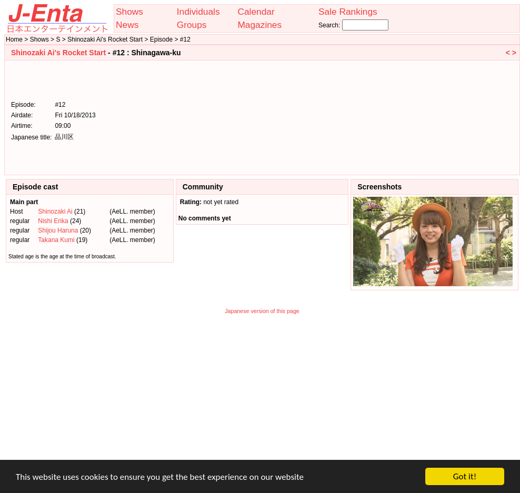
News (127, 24)
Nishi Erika (53, 221)
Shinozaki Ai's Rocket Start (58, 52)
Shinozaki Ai (55, 211)
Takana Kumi (56, 240)
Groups (192, 24)
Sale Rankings (347, 11)
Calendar (255, 11)
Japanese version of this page (262, 311)
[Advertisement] (463, 116)
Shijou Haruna (58, 230)
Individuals (198, 11)
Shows (129, 11)
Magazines (259, 24)
